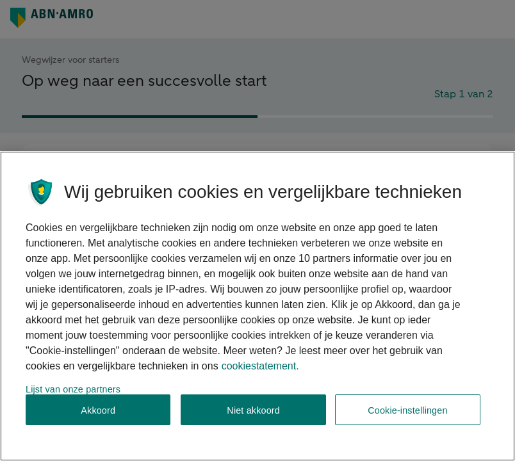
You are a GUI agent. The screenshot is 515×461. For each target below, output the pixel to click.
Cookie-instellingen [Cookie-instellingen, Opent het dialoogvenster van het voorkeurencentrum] (407, 410)
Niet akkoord (253, 410)
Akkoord (98, 410)
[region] (257, 306)
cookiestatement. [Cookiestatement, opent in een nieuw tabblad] (260, 365)
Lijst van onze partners (73, 389)
